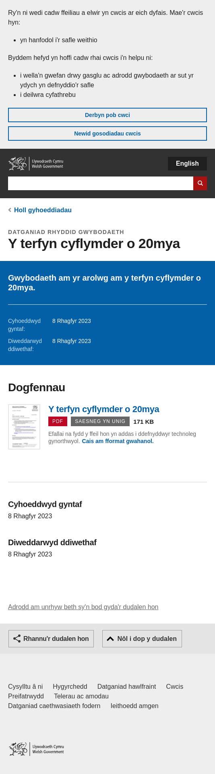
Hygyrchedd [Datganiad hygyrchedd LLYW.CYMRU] (70, 686)
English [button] (187, 163)
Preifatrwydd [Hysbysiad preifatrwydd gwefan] (26, 696)
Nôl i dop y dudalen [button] (147, 638)
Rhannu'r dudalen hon (56, 638)
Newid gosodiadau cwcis (107, 133)
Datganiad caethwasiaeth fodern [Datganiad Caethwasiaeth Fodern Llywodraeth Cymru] (54, 705)
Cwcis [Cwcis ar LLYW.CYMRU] (175, 686)
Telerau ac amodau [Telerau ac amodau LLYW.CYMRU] (81, 696)
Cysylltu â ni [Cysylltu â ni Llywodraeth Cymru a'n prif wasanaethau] (25, 686)
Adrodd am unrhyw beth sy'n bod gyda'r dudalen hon (83, 607)
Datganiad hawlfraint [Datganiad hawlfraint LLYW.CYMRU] (126, 686)
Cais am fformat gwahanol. (118, 441)
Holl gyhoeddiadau (43, 210)
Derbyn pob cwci (107, 115)
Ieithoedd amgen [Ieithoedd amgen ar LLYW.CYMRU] (135, 705)
